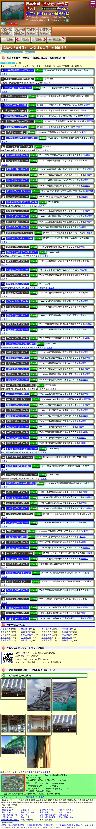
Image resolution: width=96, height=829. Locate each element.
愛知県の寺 (47, 629)
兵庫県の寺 (67, 632)
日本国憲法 (63, 815)
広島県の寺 (5, 638)
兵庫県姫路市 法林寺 (17, 421)
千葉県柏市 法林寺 (16, 132)
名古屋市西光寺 (18, 825)
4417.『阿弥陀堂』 (55, 40)
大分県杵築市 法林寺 (17, 613)
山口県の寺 (26, 638)
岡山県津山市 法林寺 (17, 503)
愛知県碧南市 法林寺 (17, 329)
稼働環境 (30, 797)
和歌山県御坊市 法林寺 (18, 466)
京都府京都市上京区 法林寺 (20, 385)
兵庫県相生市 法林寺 (17, 416)
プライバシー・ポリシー (12, 797)
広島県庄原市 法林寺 (17, 508)
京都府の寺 (26, 632)
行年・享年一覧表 (66, 817)
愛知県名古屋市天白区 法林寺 (22, 252)
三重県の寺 (67, 629)
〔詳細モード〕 (8, 63)
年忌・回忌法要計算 (9, 815)
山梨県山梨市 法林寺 (17, 216)
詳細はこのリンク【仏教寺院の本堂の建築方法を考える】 (26, 772)
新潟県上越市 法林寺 (17, 169)
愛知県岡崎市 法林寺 (17, 284)
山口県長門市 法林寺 (17, 542)
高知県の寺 (26, 640)
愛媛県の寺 (5, 640)
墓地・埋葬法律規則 (48, 817)
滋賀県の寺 (5, 632)
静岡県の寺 (26, 629)
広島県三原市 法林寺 (17, 522)
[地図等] (4, 74)
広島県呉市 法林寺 (16, 531)
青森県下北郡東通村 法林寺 (19, 79)
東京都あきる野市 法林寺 (19, 146)
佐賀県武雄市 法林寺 (17, 590)
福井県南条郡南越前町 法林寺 (22, 202)
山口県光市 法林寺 (16, 537)
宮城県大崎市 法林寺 (15, 105)
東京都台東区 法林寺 (17, 155)
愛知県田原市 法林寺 (17, 292)
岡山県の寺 (67, 635)
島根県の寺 (47, 635)
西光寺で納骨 (70, 827)
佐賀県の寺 (67, 640)
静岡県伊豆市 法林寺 (17, 247)
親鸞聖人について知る (10, 820)
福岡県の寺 (47, 640)
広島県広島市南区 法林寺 (19, 514)
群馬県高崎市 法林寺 (15, 116)
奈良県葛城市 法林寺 (17, 443)
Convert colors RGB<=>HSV (52, 827)
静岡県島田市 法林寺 (17, 227)
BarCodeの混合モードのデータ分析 (26, 827)
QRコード (24, 656)
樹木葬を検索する (66, 810)
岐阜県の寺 (5, 629)
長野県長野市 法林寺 (17, 222)
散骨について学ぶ (66, 812)
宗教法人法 (25, 810)
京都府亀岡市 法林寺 (17, 394)
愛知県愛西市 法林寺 (17, 275)
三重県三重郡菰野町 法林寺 (20, 344)
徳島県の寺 (47, 638)
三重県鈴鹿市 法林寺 (17, 338)
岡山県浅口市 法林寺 (17, 497)
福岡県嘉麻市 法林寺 (17, 558)
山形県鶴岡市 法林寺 (15, 110)
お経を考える (6, 817)
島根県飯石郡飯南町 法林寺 (20, 483)
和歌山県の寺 (27, 635)
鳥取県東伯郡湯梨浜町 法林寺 (22, 474)
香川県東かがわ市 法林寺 (19, 553)
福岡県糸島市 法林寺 (17, 564)
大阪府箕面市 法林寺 (17, 405)
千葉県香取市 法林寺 (15, 127)
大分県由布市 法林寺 (17, 618)
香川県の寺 (67, 638)
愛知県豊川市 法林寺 (17, 324)
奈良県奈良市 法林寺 (17, 437)
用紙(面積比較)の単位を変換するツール (42, 825)
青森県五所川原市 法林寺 (18, 87)
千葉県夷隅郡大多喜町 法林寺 (22, 138)
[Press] (39, 70)
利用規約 (40, 797)
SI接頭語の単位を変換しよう (71, 825)
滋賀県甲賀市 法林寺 (17, 358)
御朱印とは (25, 815)
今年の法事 (25, 817)
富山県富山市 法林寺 (17, 175)
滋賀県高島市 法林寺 (17, 380)
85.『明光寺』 (24, 40)
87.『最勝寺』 (37, 40)
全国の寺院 (30, 53)
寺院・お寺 (44, 812)
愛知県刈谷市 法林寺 (17, 315)
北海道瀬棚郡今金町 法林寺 (19, 70)
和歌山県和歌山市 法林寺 (19, 457)
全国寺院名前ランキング (12, 53)
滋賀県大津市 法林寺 (17, 374)
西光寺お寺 (5, 825)
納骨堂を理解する (47, 810)
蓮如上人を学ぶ (7, 812)
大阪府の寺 (47, 632)
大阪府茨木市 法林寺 (17, 410)
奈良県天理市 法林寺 (17, 427)
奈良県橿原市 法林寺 (17, 432)
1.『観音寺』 (9, 40)
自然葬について (7, 810)
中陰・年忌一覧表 (28, 812)
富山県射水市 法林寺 (17, 180)
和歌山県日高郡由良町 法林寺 (22, 449)
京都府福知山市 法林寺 (18, 399)
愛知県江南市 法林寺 (17, 270)
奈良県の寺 (5, 635)
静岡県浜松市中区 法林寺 (19, 233)
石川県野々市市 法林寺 (18, 191)
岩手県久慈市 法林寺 (15, 96)
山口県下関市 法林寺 (17, 548)
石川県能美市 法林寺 (17, 197)
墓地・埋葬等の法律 (48, 815)
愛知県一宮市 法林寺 (17, 261)
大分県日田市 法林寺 (17, 607)
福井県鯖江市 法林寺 (17, 211)
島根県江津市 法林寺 (17, 492)
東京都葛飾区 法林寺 (17, 161)
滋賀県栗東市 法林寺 (17, 363)
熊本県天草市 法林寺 (17, 599)
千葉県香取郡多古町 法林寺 (19, 121)
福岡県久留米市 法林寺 (18, 573)
